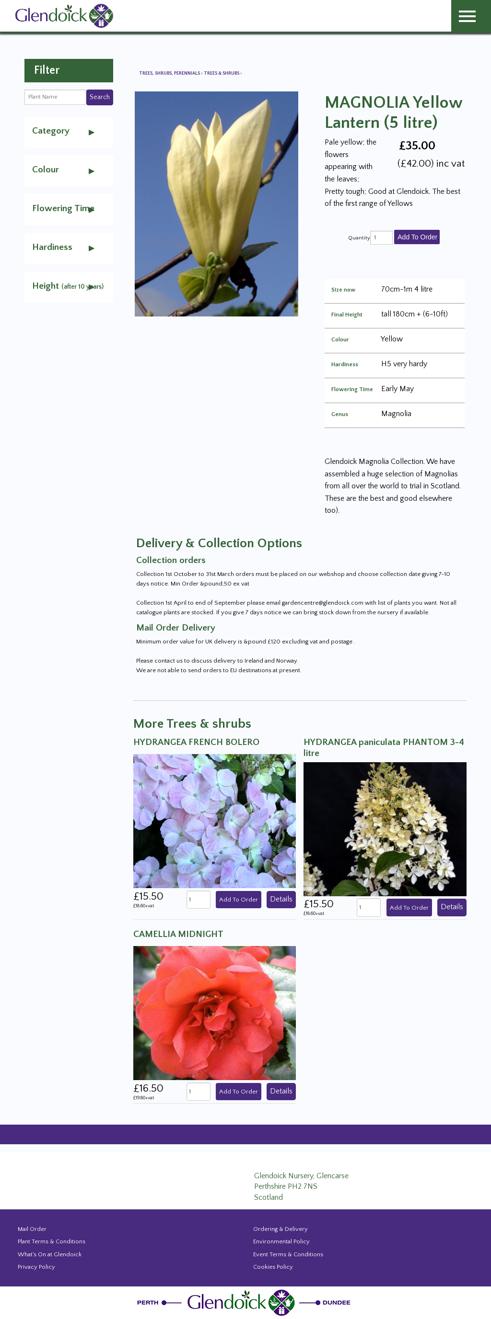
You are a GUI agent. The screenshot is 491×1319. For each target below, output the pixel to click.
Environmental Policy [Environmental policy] (281, 1241)
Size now (343, 290)
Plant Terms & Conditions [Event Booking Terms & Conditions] (51, 1241)
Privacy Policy (36, 1266)
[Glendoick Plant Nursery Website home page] (245, 1302)
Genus (339, 414)
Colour (340, 340)
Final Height (346, 315)
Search (100, 97)
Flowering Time (352, 390)
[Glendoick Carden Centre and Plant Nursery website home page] (64, 15)
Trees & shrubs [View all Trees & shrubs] (222, 73)
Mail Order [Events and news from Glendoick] (32, 1229)
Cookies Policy (273, 1266)
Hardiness (344, 365)
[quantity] (381, 238)
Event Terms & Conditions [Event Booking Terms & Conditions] (288, 1254)
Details (281, 899)
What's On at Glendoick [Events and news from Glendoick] (50, 1254)
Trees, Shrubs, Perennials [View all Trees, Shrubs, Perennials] (170, 73)
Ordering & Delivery (280, 1229)
